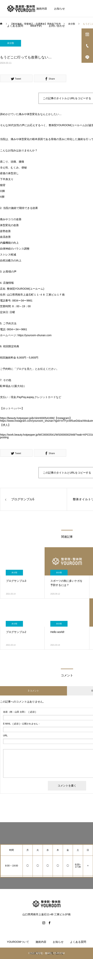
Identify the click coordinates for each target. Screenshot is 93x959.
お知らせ (59, 8)
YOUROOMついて (18, 8)
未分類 (10, 43)
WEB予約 (36, 25)
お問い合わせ (57, 25)
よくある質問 (15, 25)
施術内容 (41, 8)
